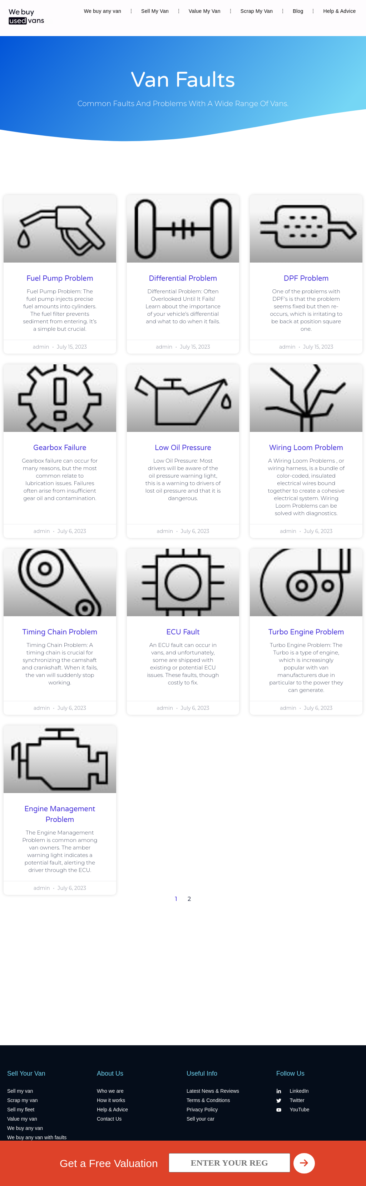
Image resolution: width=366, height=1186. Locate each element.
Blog (298, 11)
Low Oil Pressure (183, 448)
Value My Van (205, 11)
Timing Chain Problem (59, 632)
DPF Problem (306, 278)
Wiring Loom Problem (306, 448)
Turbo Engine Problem (306, 632)
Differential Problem (183, 278)
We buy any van (102, 11)
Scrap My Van (257, 11)
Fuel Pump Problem (59, 278)
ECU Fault (182, 632)
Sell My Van (155, 11)
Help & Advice (339, 11)
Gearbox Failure (59, 448)
